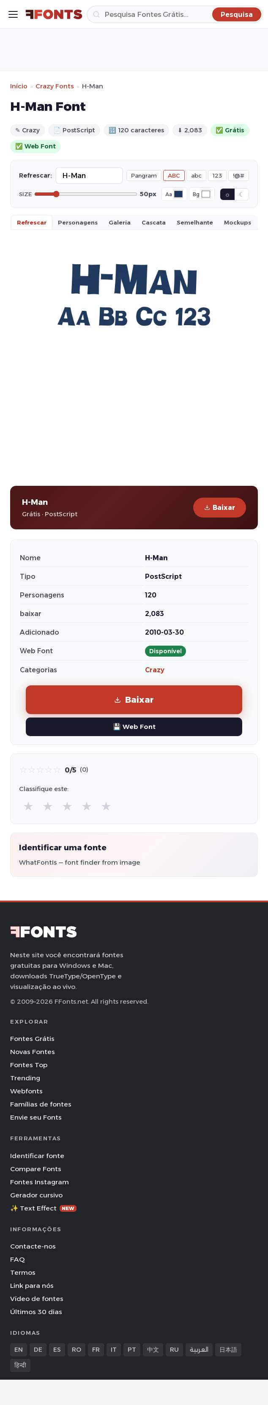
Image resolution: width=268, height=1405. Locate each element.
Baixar (219, 508)
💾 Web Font (134, 727)
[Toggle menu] (13, 14)
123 (217, 175)
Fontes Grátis (32, 1039)
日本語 (228, 1349)
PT (132, 1349)
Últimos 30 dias (36, 1312)
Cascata (154, 222)
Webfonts (26, 1091)
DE (38, 1349)
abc (196, 175)
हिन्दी (20, 1365)
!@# (238, 175)
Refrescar (31, 222)
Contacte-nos (33, 1246)
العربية (199, 1349)
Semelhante (195, 222)
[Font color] (178, 194)
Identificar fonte (37, 1156)
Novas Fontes (32, 1052)
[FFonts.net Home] (53, 14)
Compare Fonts (35, 1169)
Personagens (78, 222)
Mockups (237, 222)
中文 (153, 1349)
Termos (23, 1272)
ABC (174, 175)
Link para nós (32, 1286)
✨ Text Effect (43, 1208)
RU (174, 1349)
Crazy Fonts (55, 86)
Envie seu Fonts (36, 1117)
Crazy (154, 670)
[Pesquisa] (175, 14)
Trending (25, 1078)
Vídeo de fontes (36, 1299)
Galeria (120, 222)
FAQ (17, 1259)
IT (114, 1349)
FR (96, 1349)
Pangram (144, 175)
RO (76, 1349)
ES (57, 1349)
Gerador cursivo (36, 1195)
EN (18, 1349)
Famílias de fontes (40, 1104)
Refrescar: (35, 175)
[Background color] (206, 194)
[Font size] (85, 194)
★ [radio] (28, 806)
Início (18, 86)
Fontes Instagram (39, 1182)
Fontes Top (28, 1065)
